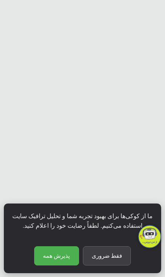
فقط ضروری (107, 255)
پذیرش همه (56, 255)
